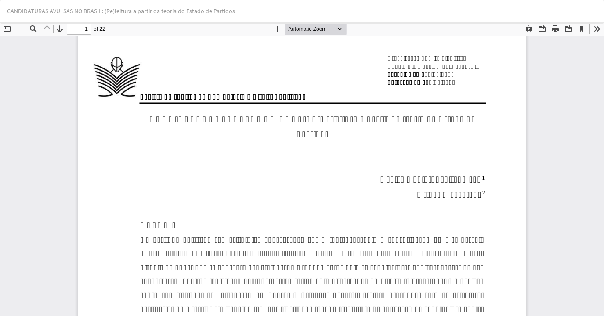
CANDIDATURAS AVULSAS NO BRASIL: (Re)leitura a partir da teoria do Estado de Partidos (121, 11)
